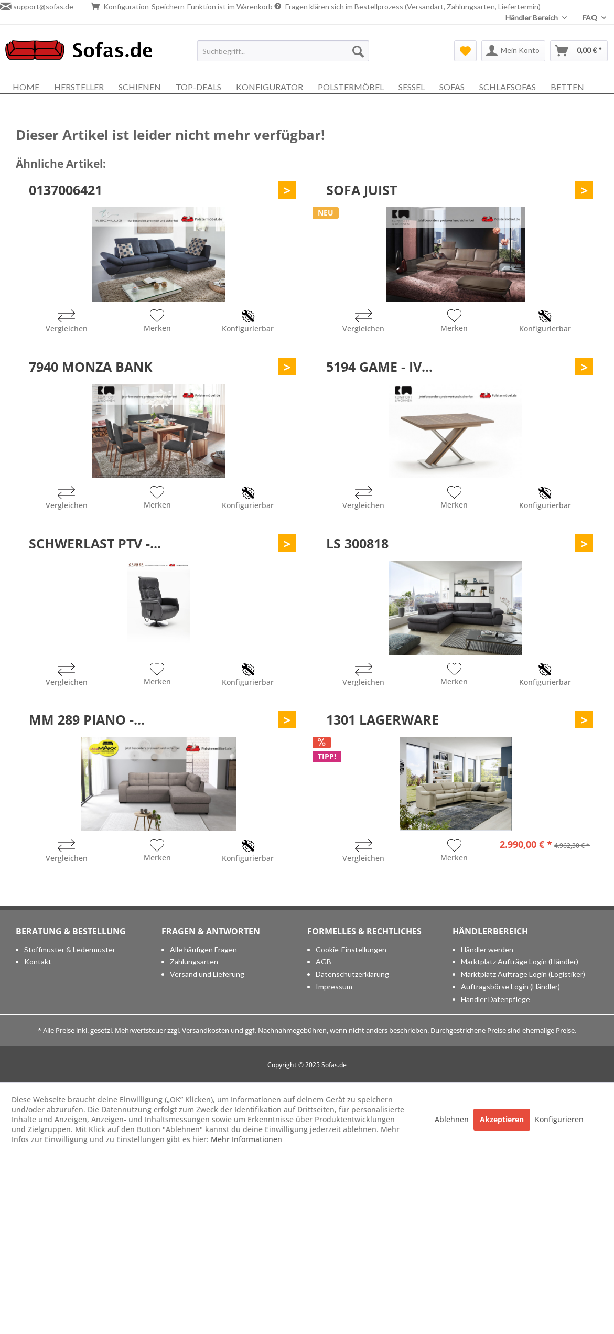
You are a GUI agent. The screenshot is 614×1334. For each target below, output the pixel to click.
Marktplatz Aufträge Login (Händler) (519, 961)
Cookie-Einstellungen (351, 949)
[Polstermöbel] (350, 86)
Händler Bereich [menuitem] (532, 17)
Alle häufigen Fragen (203, 949)
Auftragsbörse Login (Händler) (510, 986)
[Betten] (567, 86)
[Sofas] (452, 86)
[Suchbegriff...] (283, 50)
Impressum (334, 986)
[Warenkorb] (579, 50)
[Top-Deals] (198, 86)
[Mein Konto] (513, 50)
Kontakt (37, 961)
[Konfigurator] (269, 86)
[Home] (26, 86)
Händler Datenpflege (495, 999)
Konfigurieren (559, 1119)
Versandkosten (205, 1030)
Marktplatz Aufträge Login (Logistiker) (523, 974)
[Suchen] (358, 50)
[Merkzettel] (465, 50)
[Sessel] (411, 86)
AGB (323, 961)
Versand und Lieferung (207, 974)
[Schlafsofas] (507, 86)
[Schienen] (139, 86)
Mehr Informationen (246, 1139)
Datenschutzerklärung (352, 974)
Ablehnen (453, 1119)
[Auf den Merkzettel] (157, 322)
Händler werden (487, 949)
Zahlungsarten (194, 961)
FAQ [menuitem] (591, 17)
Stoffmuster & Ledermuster (69, 949)
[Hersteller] (79, 86)
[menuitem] (283, 50)
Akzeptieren (502, 1119)
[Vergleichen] (67, 322)
